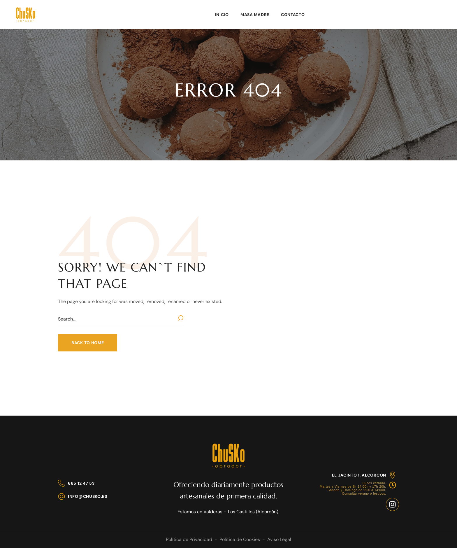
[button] (87, 342)
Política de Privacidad (189, 539)
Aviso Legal (279, 539)
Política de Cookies (239, 539)
